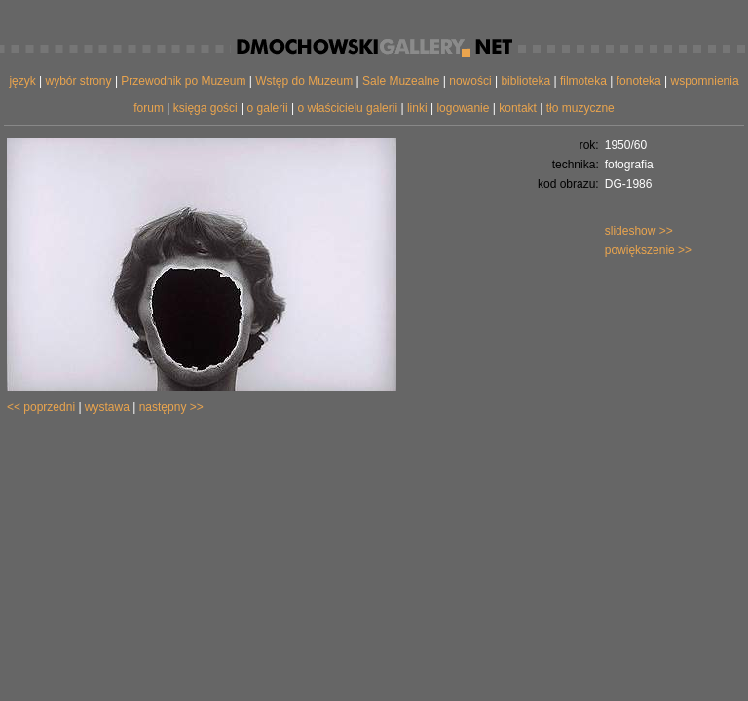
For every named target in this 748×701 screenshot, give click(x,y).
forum (148, 108)
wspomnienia (705, 81)
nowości (470, 81)
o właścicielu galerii (347, 108)
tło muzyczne (580, 108)
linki (417, 108)
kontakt (518, 108)
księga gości (205, 108)
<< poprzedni (41, 407)
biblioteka (525, 81)
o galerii (267, 108)
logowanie (462, 108)
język (22, 81)
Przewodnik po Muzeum (183, 81)
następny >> (171, 407)
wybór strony (79, 81)
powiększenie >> (648, 250)
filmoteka (583, 81)
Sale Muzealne (400, 81)
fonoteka (639, 81)
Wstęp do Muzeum (304, 81)
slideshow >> (639, 231)
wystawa (107, 407)
